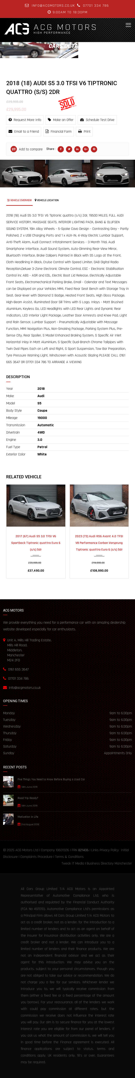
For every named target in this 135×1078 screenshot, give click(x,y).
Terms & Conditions (69, 856)
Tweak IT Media (73, 863)
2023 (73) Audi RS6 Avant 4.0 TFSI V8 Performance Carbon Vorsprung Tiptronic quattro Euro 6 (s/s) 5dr (99, 543)
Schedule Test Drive (97, 119)
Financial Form (59, 131)
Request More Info (25, 119)
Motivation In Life (28, 817)
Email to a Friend (24, 131)
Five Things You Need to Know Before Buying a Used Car (51, 779)
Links (95, 850)
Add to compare (27, 149)
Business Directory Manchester (109, 863)
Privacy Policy (109, 850)
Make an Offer (60, 119)
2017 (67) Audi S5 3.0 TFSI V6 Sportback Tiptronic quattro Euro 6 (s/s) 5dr (35, 543)
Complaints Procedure (36, 856)
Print (84, 131)
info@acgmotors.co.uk (53, 5)
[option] (22, 173)
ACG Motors (23, 850)
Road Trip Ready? (28, 798)
